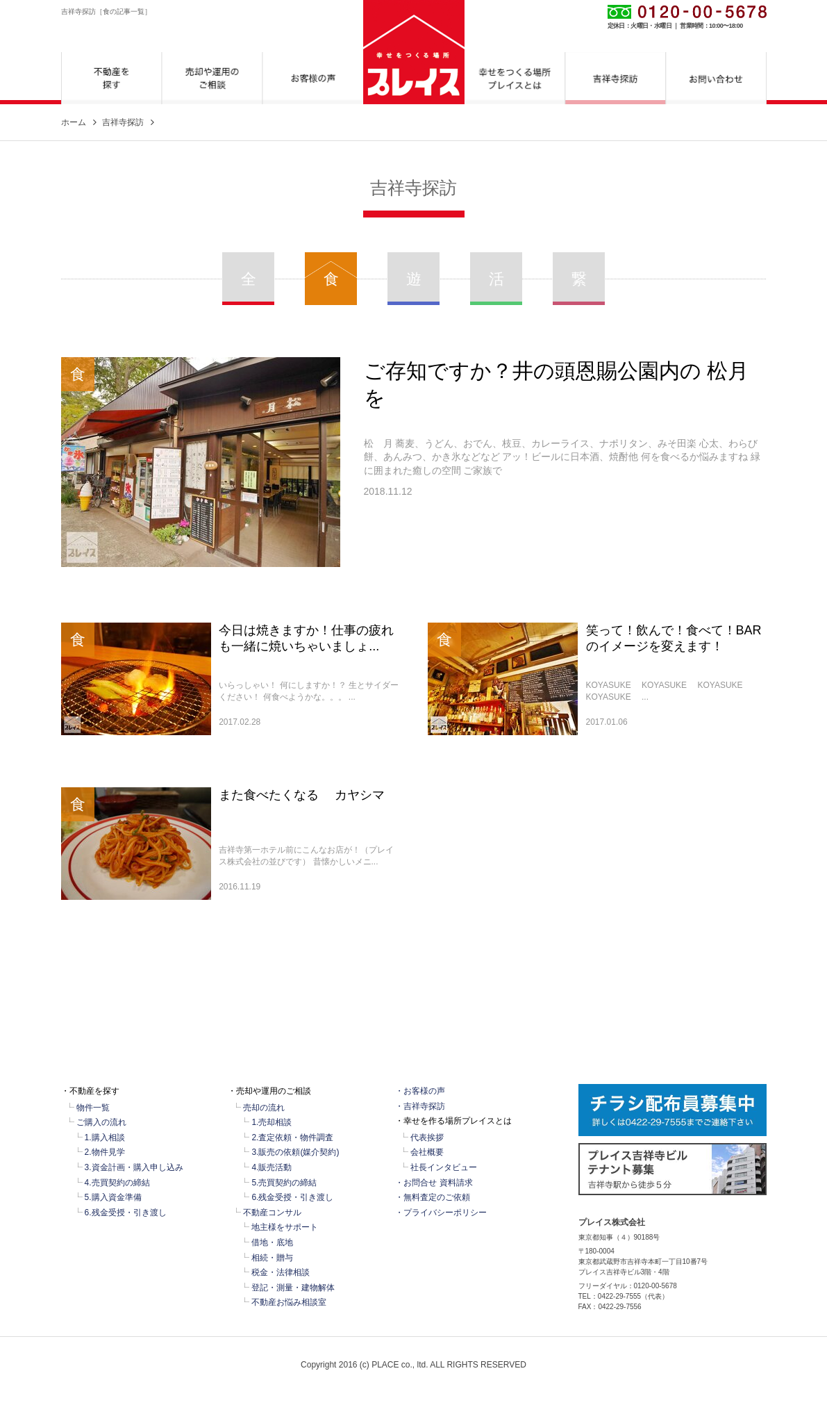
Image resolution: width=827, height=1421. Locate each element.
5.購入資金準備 (113, 1197)
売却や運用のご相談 (212, 78)
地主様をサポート (284, 1227)
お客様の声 (312, 78)
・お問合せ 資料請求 (433, 1183)
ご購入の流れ (101, 1122)
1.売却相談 (271, 1122)
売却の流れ (264, 1107)
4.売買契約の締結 (117, 1183)
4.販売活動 (271, 1167)
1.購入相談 (105, 1137)
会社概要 (427, 1152)
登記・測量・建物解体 (293, 1287)
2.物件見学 (105, 1152)
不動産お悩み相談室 (288, 1302)
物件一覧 (93, 1107)
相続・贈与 (272, 1258)
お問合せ (716, 78)
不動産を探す (111, 78)
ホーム (73, 122)
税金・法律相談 (280, 1272)
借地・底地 (272, 1242)
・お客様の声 (420, 1091)
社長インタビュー (443, 1167)
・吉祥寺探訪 (420, 1106)
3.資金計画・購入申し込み (134, 1167)
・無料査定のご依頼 (432, 1197)
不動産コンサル (272, 1212)
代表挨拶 (427, 1137)
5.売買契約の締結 (284, 1183)
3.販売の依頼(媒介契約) (295, 1152)
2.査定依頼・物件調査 (292, 1137)
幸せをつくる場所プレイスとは (515, 78)
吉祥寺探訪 (615, 78)
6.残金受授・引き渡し (126, 1212)
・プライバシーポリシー (441, 1212)
